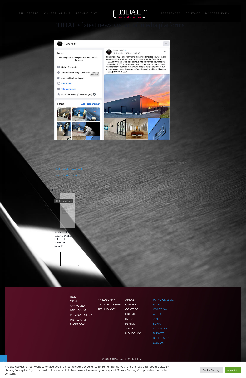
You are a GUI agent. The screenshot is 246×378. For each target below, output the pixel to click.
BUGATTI (158, 333)
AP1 (155, 319)
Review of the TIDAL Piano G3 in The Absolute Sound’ (63, 239)
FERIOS (130, 323)
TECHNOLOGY (107, 309)
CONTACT (159, 343)
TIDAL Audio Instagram (68, 175)
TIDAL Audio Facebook (68, 169)
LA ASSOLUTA (162, 328)
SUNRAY (158, 323)
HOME (74, 297)
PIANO (157, 304)
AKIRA (157, 314)
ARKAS (130, 299)
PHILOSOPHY (106, 299)
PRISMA (130, 314)
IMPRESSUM (78, 310)
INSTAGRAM (78, 319)
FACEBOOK (77, 324)
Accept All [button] (233, 370)
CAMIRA (130, 304)
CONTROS (132, 309)
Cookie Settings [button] (212, 370)
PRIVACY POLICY (81, 315)
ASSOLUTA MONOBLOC (133, 331)
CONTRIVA (160, 309)
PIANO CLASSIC (163, 299)
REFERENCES (161, 338)
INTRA (129, 319)
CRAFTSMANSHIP (109, 304)
